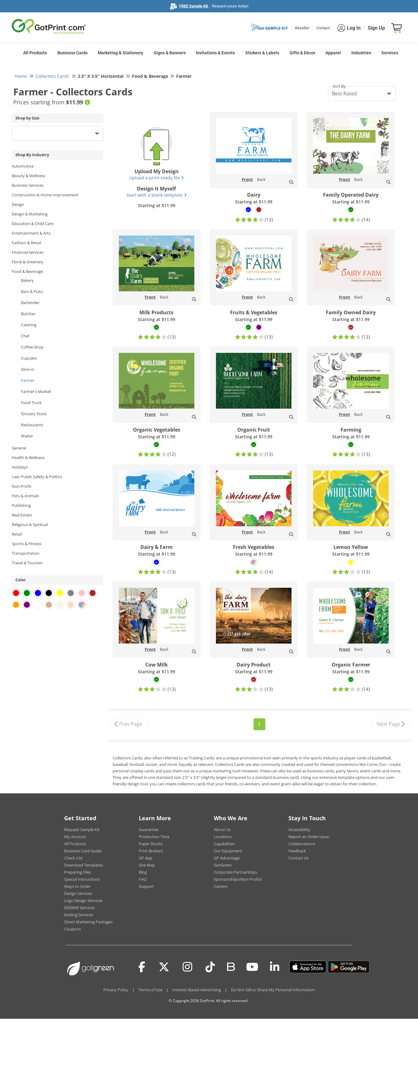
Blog (143, 872)
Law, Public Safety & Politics (37, 476)
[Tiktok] (210, 967)
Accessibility (299, 829)
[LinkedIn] (274, 967)
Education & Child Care (32, 223)
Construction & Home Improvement (45, 195)
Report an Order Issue (308, 836)
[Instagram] (187, 967)
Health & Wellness (28, 457)
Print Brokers (151, 851)
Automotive (23, 166)
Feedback (297, 851)
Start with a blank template (156, 195)
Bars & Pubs (32, 291)
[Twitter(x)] (164, 967)
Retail (17, 534)
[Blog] (230, 966)
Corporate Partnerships (235, 872)
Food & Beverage (27, 271)
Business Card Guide (82, 851)
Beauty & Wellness (28, 175)
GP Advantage (227, 858)
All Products (35, 52)
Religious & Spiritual (30, 524)
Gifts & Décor (302, 52)
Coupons (72, 929)
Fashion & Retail (26, 242)
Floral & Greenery (27, 262)
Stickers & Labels (262, 52)
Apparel (333, 52)
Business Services (27, 185)
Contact (323, 28)
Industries (361, 52)
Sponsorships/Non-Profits (238, 879)
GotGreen (223, 865)
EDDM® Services (79, 907)
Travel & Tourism (27, 563)
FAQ (143, 879)
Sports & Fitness (26, 543)
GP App (145, 858)
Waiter (27, 436)
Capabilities (224, 843)
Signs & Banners (170, 52)
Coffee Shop (32, 347)
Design (18, 204)
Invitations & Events (215, 52)
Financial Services (27, 252)
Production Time (154, 836)
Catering (28, 325)
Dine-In (27, 369)
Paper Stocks (151, 843)
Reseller (302, 28)
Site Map (147, 865)
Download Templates (83, 865)
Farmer (27, 380)
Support (146, 886)
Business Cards (72, 52)
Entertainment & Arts (31, 233)
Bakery (27, 280)
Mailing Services (78, 914)
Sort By (339, 86)
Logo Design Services (83, 900)
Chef (25, 336)
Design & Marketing (30, 214)
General (19, 448)
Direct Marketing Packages (88, 922)
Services (389, 52)
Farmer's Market (36, 391)
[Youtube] (252, 967)
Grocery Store (33, 413)
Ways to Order (77, 886)
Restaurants (32, 425)
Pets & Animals (25, 496)
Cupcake (29, 358)
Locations (223, 836)
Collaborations (301, 843)
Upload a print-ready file (156, 178)
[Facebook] (142, 967)
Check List (73, 858)
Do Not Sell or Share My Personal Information (273, 989)
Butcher (28, 313)
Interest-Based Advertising (196, 989)
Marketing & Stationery (120, 52)
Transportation (25, 553)
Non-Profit (21, 486)
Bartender (30, 302)
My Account (75, 836)
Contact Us (298, 858)
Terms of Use (150, 989)
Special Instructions (82, 879)
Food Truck (31, 402)
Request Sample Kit (82, 829)
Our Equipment (228, 851)
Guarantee (148, 829)
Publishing (21, 505)
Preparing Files (77, 872)
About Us (222, 829)
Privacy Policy (115, 989)
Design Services (78, 893)
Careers (221, 886)
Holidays (20, 467)
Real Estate (22, 515)
